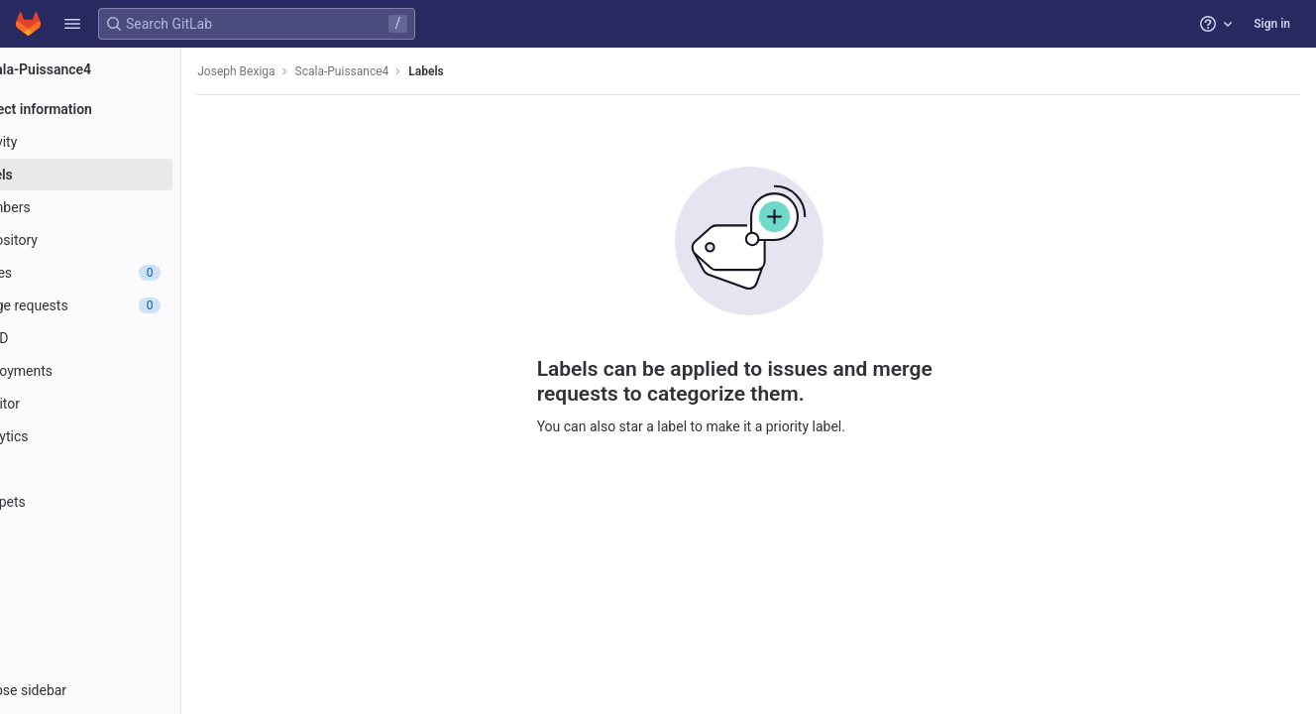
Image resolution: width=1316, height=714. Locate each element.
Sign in (1272, 24)
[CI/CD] (126, 338)
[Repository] (126, 240)
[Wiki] (126, 469)
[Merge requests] (126, 305)
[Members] (126, 207)
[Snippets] (126, 502)
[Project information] (126, 109)
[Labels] (126, 174)
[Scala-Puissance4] (127, 69)
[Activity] (126, 142)
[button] (72, 24)
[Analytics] (126, 436)
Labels (498, 71)
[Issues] (126, 273)
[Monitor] (126, 403)
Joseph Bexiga (308, 71)
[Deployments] (126, 371)
